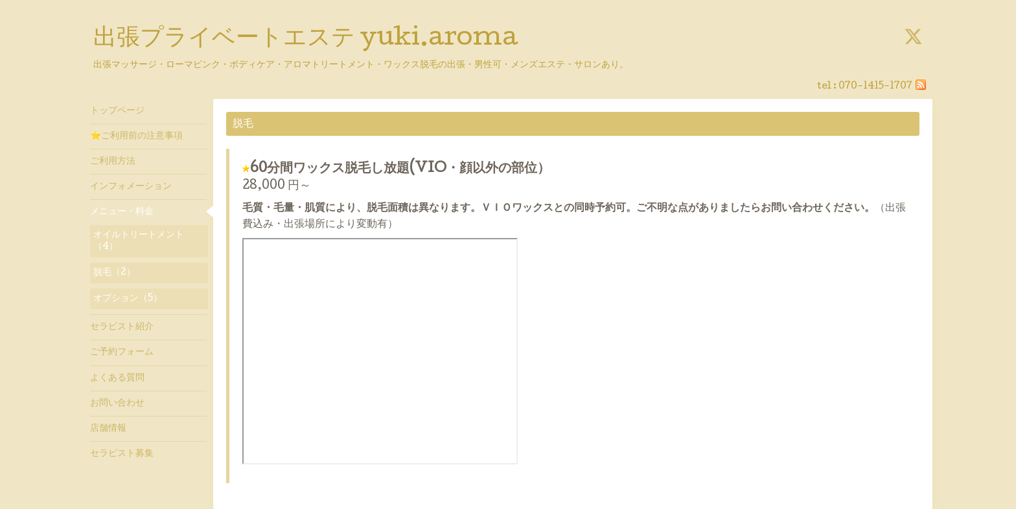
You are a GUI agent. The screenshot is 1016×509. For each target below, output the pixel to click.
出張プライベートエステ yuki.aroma (305, 39)
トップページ (117, 111)
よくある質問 (117, 378)
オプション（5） (127, 299)
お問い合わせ (117, 403)
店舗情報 (108, 429)
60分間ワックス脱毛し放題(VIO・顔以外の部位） (400, 169)
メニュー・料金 (122, 212)
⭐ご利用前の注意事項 (136, 136)
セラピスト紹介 (122, 327)
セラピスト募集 (122, 454)
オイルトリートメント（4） (138, 241)
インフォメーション (131, 187)
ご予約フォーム (122, 352)
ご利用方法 (112, 162)
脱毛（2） (114, 273)
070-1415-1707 (875, 86)
